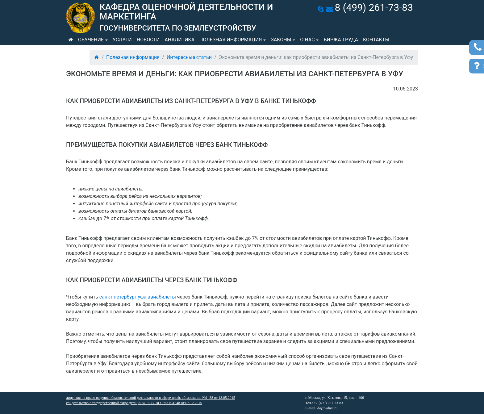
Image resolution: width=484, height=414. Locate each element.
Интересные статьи (189, 57)
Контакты (376, 40)
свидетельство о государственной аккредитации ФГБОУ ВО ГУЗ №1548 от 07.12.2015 (134, 403)
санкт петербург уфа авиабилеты (137, 297)
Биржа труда (340, 40)
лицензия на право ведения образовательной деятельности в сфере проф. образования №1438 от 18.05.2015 (150, 397)
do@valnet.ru (327, 408)
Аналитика (179, 40)
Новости (148, 40)
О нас (307, 40)
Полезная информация (230, 40)
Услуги (122, 40)
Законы (281, 40)
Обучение (91, 40)
